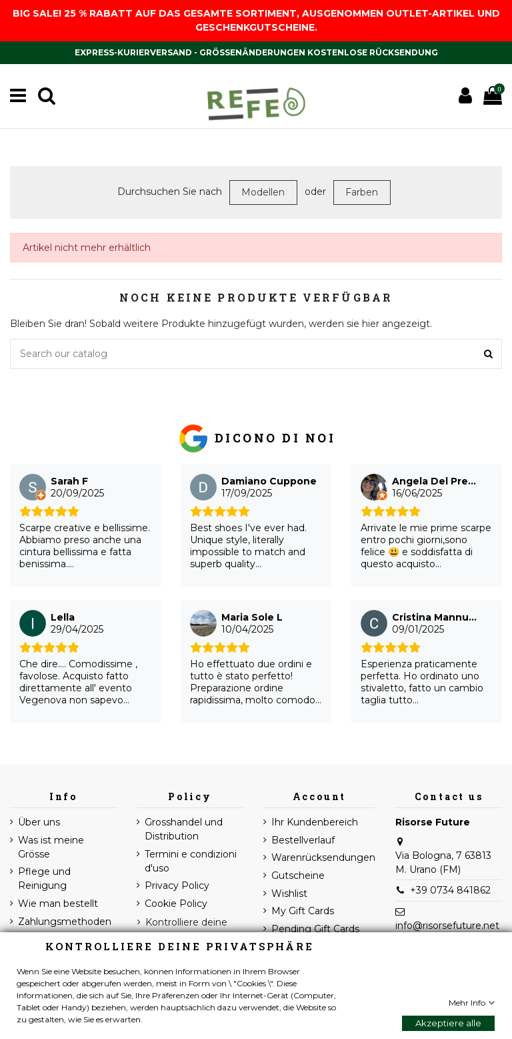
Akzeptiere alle (448, 1023)
